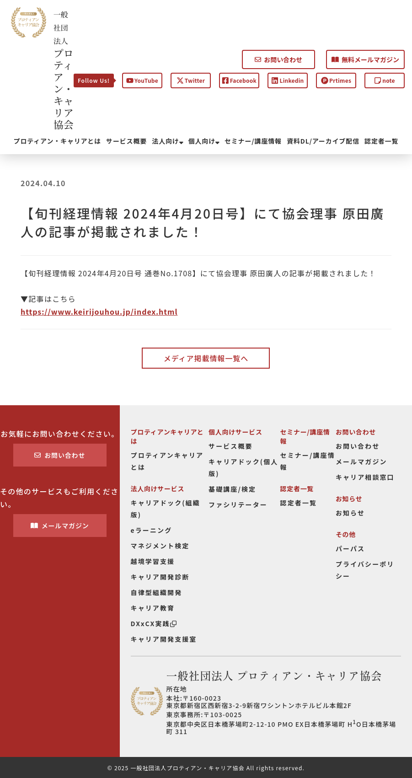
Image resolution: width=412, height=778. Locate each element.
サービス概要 (126, 140)
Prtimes (336, 80)
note (384, 80)
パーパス (350, 548)
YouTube (142, 80)
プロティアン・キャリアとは (57, 140)
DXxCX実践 (154, 623)
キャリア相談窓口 (365, 477)
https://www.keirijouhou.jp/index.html (99, 311)
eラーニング (151, 530)
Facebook (239, 80)
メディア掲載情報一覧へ (206, 358)
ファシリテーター (238, 504)
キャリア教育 (153, 607)
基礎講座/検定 (232, 489)
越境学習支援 (153, 561)
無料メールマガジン (365, 59)
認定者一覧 (381, 140)
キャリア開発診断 (160, 576)
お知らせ (350, 512)
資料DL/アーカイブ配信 (323, 140)
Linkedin (287, 80)
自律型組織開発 (156, 592)
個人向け (203, 140)
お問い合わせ (278, 59)
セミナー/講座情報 (253, 140)
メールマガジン (60, 525)
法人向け (167, 140)
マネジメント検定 (160, 545)
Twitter (191, 80)
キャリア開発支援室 (164, 639)
